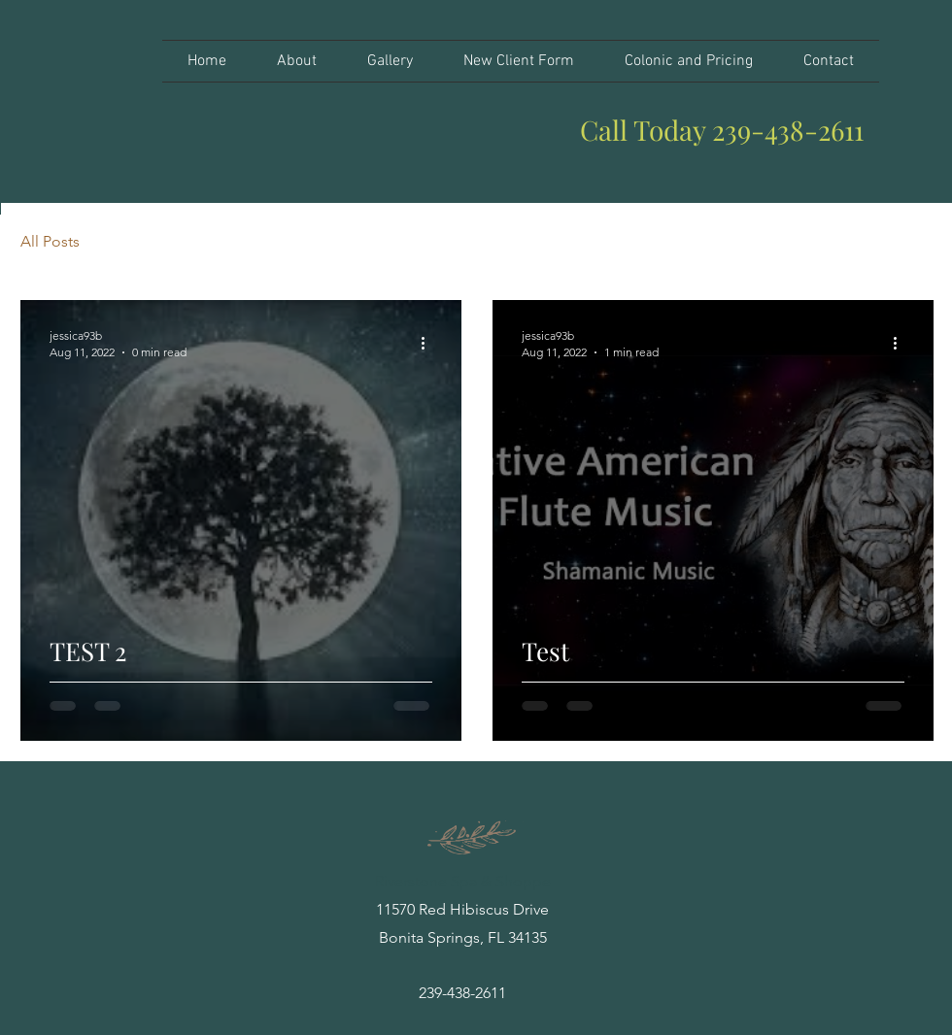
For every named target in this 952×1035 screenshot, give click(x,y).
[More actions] (429, 342)
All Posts (50, 241)
